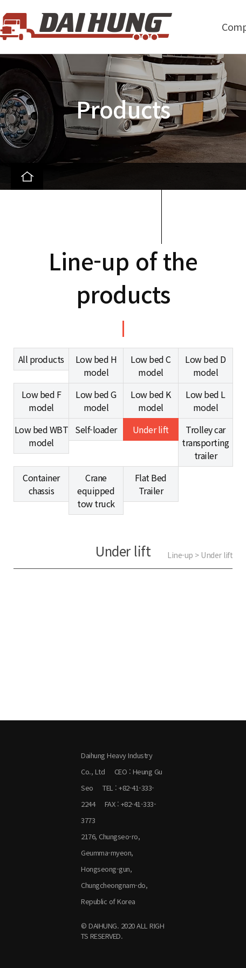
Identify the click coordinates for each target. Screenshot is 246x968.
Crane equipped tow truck (96, 490)
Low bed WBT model (42, 436)
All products (41, 359)
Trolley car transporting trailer (205, 442)
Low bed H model (96, 366)
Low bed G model (96, 401)
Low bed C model (151, 366)
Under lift (151, 429)
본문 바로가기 (0, 0)
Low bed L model (206, 401)
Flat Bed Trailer (151, 484)
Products (39, 203)
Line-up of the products (67, 230)
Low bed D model (205, 366)
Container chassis (41, 484)
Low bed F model (42, 401)
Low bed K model (151, 401)
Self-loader (96, 429)
